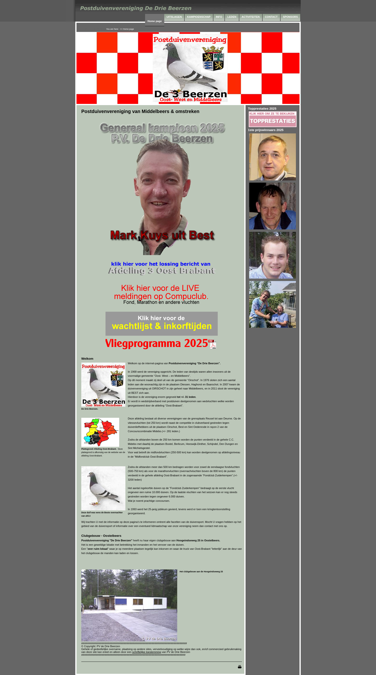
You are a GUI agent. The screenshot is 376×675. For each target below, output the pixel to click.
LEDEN (231, 16)
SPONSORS (290, 16)
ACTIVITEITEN (251, 16)
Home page (154, 21)
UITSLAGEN (174, 16)
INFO (219, 16)
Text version (93, 28)
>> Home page (127, 29)
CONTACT (271, 16)
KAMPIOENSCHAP (199, 16)
